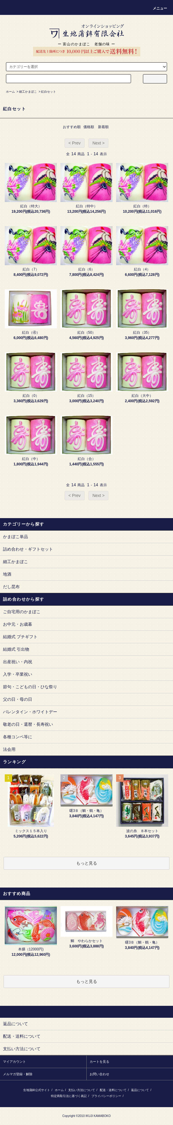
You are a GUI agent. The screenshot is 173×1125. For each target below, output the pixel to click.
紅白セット (48, 91)
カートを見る (99, 1061)
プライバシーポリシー (106, 1096)
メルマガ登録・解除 (17, 1074)
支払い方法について (81, 1090)
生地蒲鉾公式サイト (36, 1090)
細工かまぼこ (28, 91)
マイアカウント (14, 1061)
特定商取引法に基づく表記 (69, 1096)
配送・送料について (113, 1090)
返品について (140, 1090)
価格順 (88, 127)
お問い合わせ (99, 1074)
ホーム (10, 91)
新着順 (103, 127)
